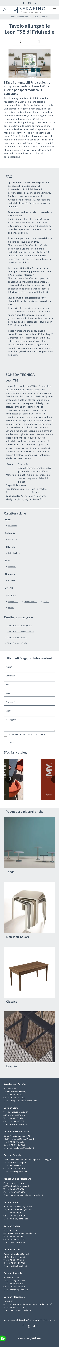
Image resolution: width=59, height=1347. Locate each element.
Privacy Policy (38, 734)
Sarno (46, 601)
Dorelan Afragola (12, 1273)
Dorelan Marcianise (14, 1297)
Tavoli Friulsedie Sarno (17, 637)
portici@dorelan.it (18, 1266)
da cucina (12, 539)
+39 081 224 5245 (16, 1260)
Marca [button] (8, 519)
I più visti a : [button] (11, 595)
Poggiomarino (30, 601)
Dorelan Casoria (12, 1155)
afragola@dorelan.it (19, 1289)
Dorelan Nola (10, 1202)
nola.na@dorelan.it (19, 1218)
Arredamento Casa (24, 17)
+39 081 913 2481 (16, 1283)
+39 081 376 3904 (16, 1212)
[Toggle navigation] (55, 9)
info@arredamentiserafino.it (23, 1100)
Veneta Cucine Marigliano (17, 1178)
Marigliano (13, 601)
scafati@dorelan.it (18, 1124)
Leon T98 (45, 17)
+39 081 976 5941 (16, 1118)
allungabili (13, 580)
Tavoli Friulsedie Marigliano (19, 625)
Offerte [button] (9, 587)
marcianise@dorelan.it (20, 1310)
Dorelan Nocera (12, 1226)
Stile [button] (7, 560)
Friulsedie (12, 526)
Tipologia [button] (10, 574)
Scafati (11, 607)
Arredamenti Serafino (15, 1084)
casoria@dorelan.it (19, 1171)
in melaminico (14, 553)
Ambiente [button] (10, 533)
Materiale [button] (10, 547)
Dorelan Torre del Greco (16, 1131)
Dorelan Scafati (11, 1108)
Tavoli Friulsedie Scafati (17, 643)
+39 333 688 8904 (17, 1192)
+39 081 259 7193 (16, 1236)
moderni (12, 567)
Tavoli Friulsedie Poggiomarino (20, 631)
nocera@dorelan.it (18, 1242)
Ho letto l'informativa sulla (27, 734)
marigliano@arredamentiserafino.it (26, 1195)
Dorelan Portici (11, 1249)
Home (12, 17)
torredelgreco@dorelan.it (22, 1148)
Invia (11, 742)
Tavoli (36, 17)
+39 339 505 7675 (17, 1121)
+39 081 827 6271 (16, 1094)
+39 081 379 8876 (16, 1189)
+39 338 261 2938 (17, 1215)
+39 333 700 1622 (17, 1097)
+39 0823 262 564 (16, 1307)
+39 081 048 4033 (16, 1165)
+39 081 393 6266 (16, 1142)
